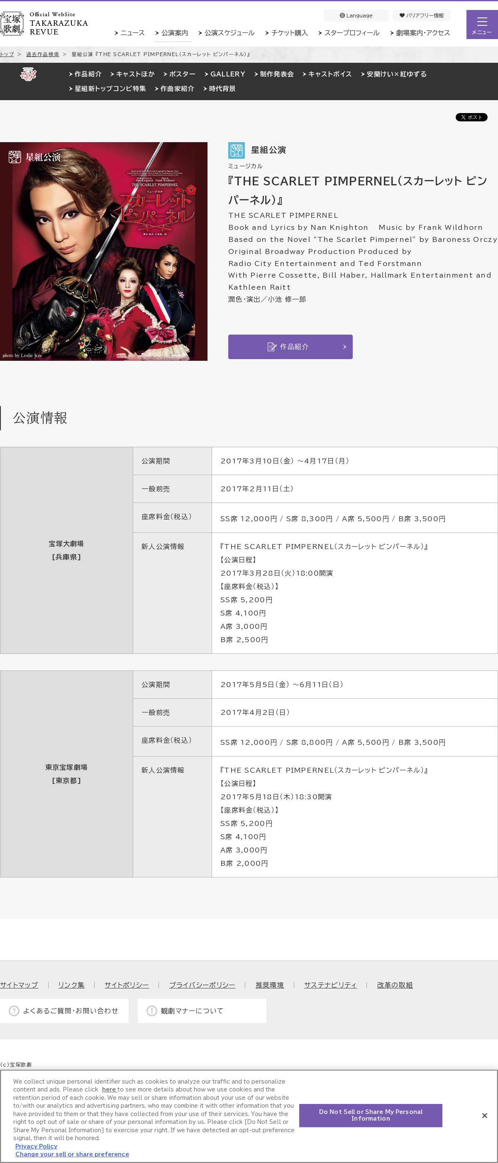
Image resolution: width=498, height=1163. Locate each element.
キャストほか (135, 74)
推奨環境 (270, 985)
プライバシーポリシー (202, 985)
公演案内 (174, 33)
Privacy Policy (36, 1146)
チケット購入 (289, 33)
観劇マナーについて (193, 1011)
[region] (249, 1116)
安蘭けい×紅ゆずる (397, 74)
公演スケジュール (230, 33)
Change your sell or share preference (72, 1154)
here (109, 1089)
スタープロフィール (352, 33)
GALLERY (228, 74)
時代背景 (222, 89)
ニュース (133, 33)
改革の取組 (395, 985)
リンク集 (72, 985)
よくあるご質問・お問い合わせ (71, 1011)
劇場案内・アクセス (423, 33)
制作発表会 (277, 74)
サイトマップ (19, 985)
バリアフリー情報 (422, 15)
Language (356, 15)
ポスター (182, 74)
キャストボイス (330, 74)
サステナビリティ (330, 985)
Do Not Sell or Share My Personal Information (370, 1115)
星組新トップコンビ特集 (110, 89)
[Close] (485, 1115)
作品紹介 (88, 74)
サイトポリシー (127, 985)
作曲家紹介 (177, 89)
